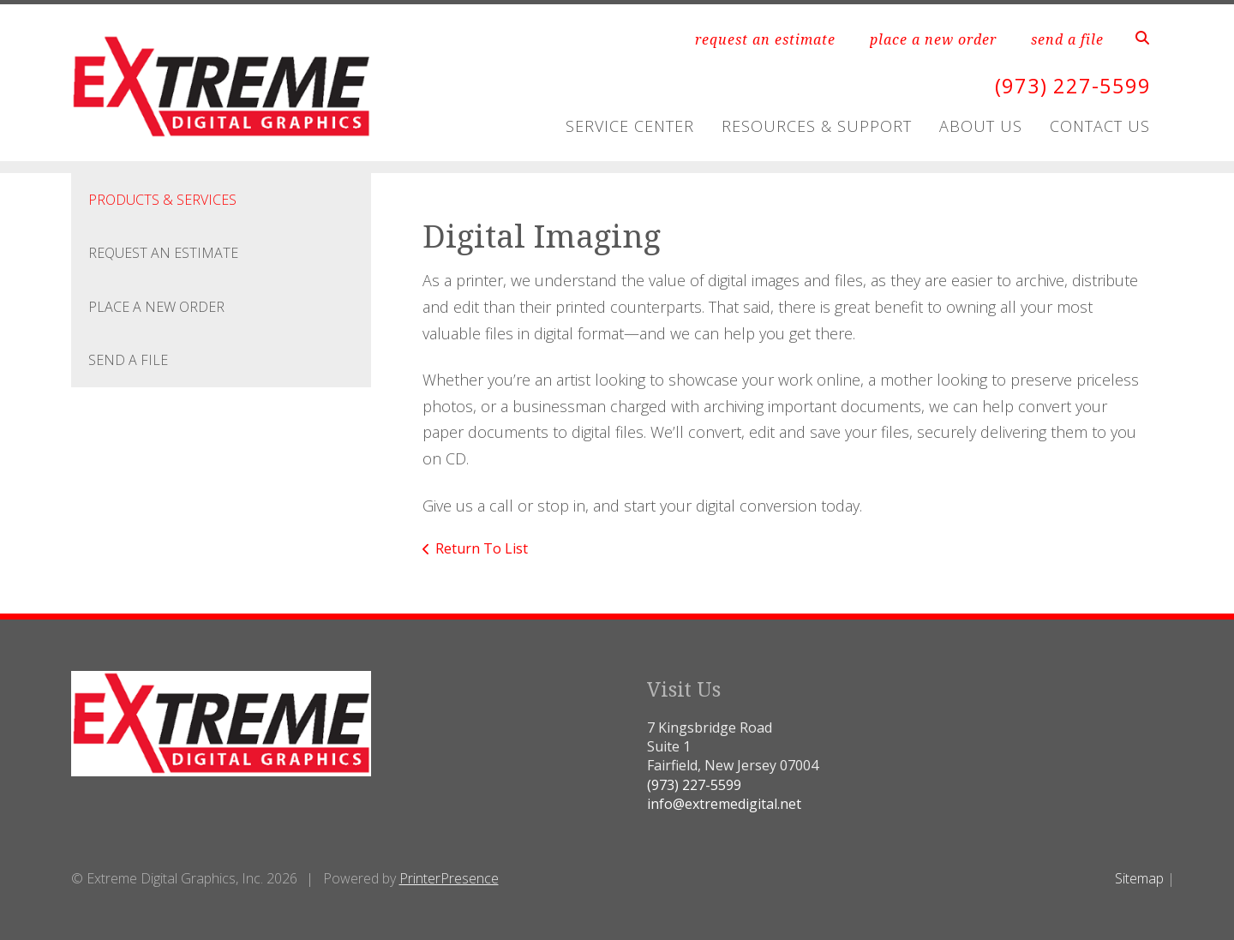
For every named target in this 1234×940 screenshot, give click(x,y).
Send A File (128, 359)
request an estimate (765, 39)
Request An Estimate (163, 252)
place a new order (933, 39)
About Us (980, 126)
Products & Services (162, 199)
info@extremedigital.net (724, 803)
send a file (1067, 39)
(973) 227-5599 (1073, 85)
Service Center (630, 126)
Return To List (481, 548)
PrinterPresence (449, 878)
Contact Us (1100, 126)
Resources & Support (817, 126)
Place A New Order (156, 306)
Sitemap (1139, 878)
